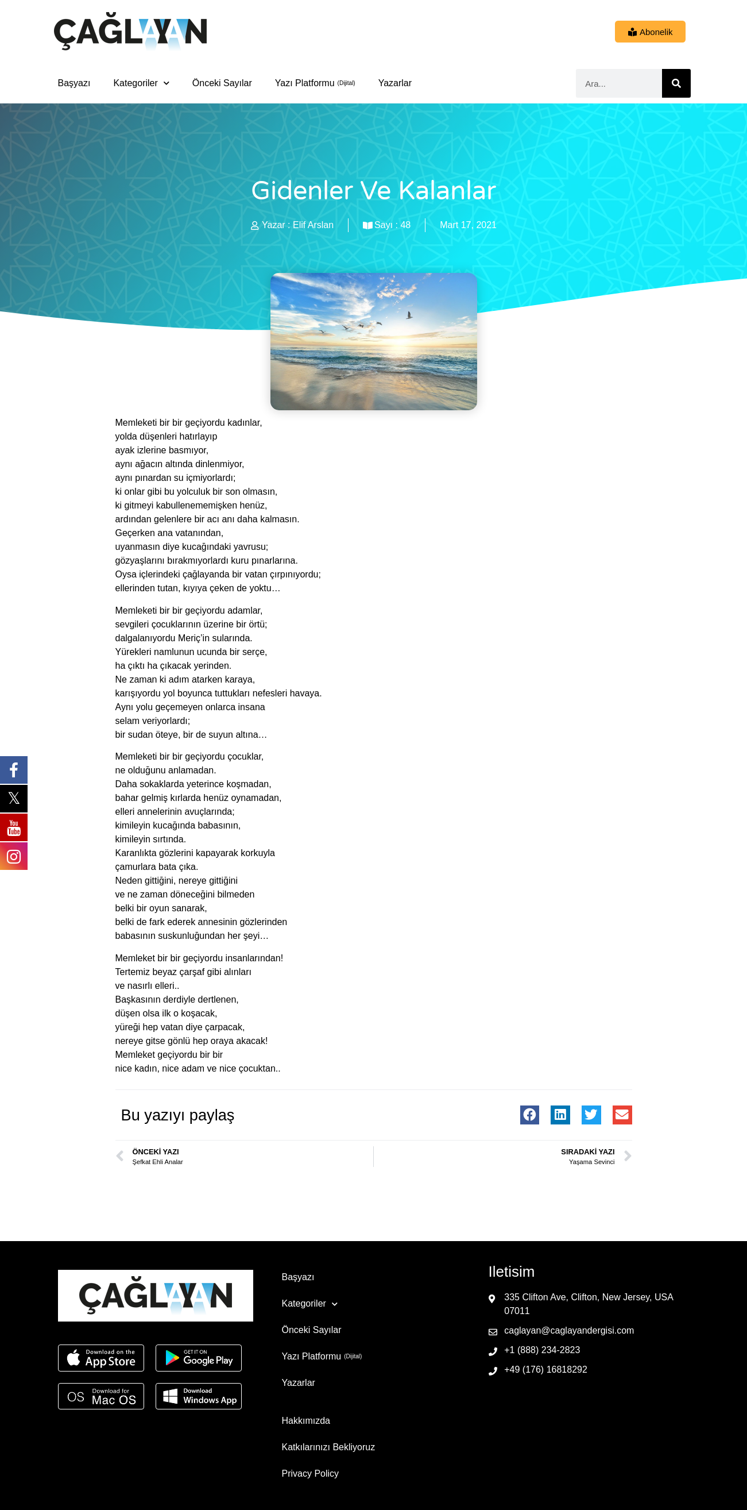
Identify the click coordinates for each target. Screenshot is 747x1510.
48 (405, 225)
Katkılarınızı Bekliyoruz (329, 1447)
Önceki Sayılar (222, 83)
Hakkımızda (306, 1421)
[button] (530, 1115)
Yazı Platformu (305, 83)
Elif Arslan (313, 225)
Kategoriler (141, 83)
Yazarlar (395, 83)
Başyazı (74, 83)
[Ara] (676, 83)
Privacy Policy (310, 1473)
